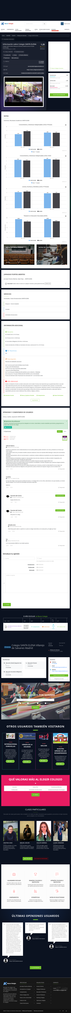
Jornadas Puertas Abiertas (26, 986)
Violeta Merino (42, 843)
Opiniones (7, 58)
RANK (65, 438)
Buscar (3, 29)
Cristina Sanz (7, 843)
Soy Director (35, 400)
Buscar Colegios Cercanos (57, 68)
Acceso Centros (40, 986)
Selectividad (45, 626)
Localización (7, 55)
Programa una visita (59, 678)
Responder (61, 469)
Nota (33, 151)
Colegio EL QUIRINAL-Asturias (61, 947)
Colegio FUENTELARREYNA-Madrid (16, 961)
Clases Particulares (18, 30)
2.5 (64, 436)
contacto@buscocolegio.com (59, 990)
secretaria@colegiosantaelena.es (59, 667)
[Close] (65, 283)
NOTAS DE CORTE (45, 247)
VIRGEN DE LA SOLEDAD (27, 745)
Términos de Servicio (38, 1010)
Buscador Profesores (41, 992)
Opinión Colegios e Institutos (57, 881)
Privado (40, 703)
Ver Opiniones (35, 967)
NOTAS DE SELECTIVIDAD (14, 247)
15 (41, 564)
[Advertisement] (35, 10)
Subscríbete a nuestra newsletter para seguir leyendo (33, 500)
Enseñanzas (15, 58)
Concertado (31, 703)
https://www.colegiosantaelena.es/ (60, 671)
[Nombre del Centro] (35, 700)
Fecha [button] (59, 431)
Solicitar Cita (47, 283)
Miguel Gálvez (25, 843)
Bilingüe (48, 703)
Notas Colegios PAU (24, 994)
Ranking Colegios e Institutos (35, 881)
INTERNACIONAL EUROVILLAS (10, 745)
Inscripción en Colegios (25, 989)
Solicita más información (59, 94)
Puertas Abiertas (23, 55)
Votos (65, 431)
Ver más (10, 761)
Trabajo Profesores (28, 30)
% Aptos (37, 151)
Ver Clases (27, 858)
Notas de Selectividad (57, 897)
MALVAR (44, 746)
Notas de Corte (53, 626)
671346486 (54, 663)
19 (42, 564)
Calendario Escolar (20, 51)
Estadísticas (35, 897)
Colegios (55, 30)
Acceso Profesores (41, 994)
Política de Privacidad (27, 1010)
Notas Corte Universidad (25, 997)
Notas (36, 29)
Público (22, 703)
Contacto (66, 29)
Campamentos (10, 29)
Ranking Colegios (41, 997)
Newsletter (8, 427)
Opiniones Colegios (41, 1000)
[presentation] (13, 598)
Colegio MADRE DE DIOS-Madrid (38, 938)
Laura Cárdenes (58, 843)
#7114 (64, 439)
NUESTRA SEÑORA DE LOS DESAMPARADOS (60, 751)
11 (40, 564)
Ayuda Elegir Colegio (44, 29)
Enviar (7, 604)
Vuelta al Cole (61, 626)
